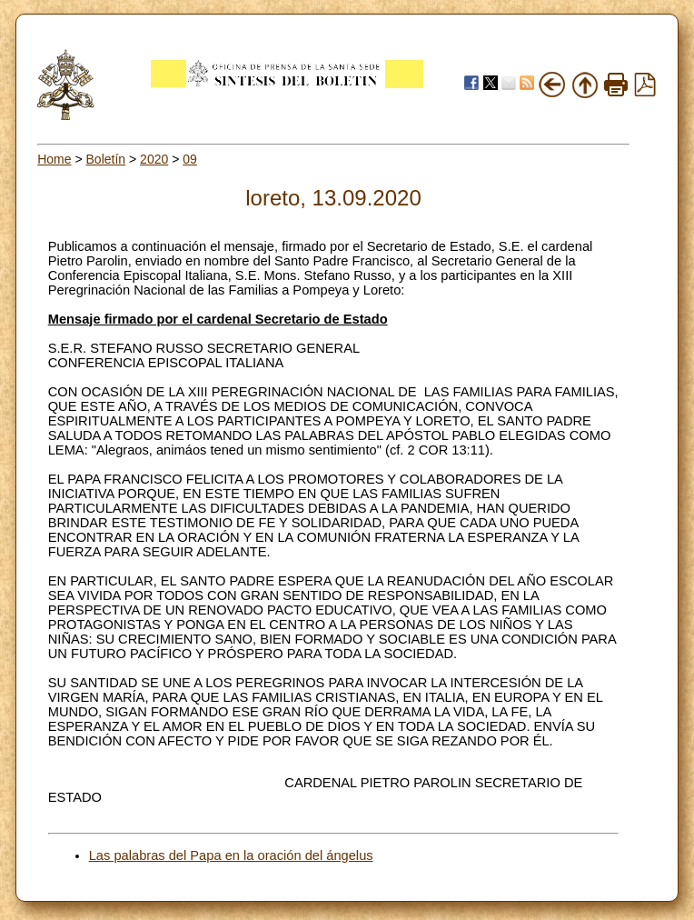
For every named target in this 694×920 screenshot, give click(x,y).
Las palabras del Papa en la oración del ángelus (231, 855)
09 (190, 159)
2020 (154, 159)
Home (54, 159)
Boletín (106, 159)
